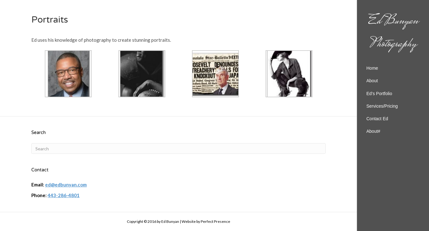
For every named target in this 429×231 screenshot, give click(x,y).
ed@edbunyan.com (66, 184)
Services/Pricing (382, 106)
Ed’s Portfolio (379, 93)
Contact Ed (377, 118)
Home (372, 68)
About (372, 80)
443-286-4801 (64, 195)
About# (373, 131)
